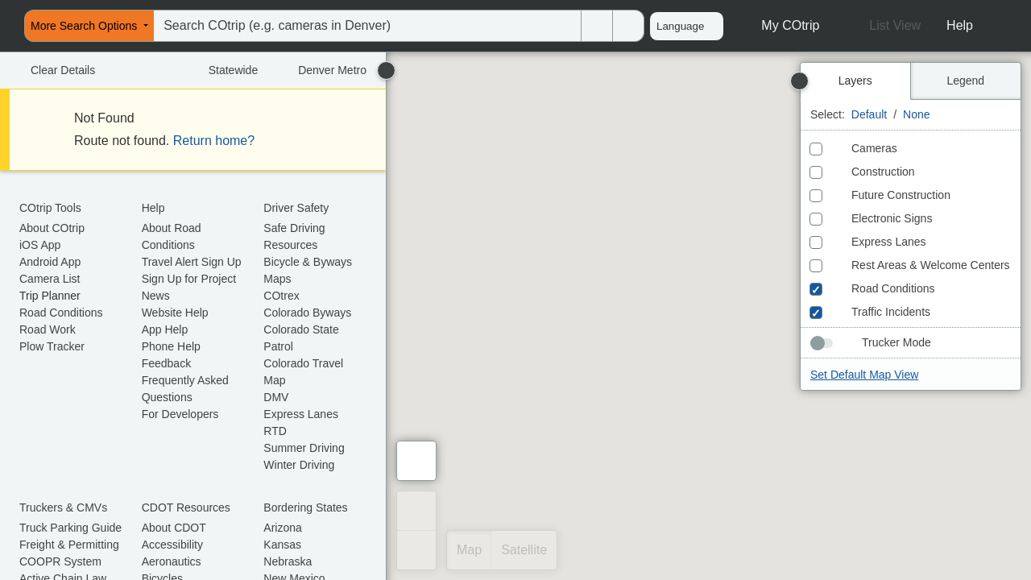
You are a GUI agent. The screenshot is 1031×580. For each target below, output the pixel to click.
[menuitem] (5, 26)
